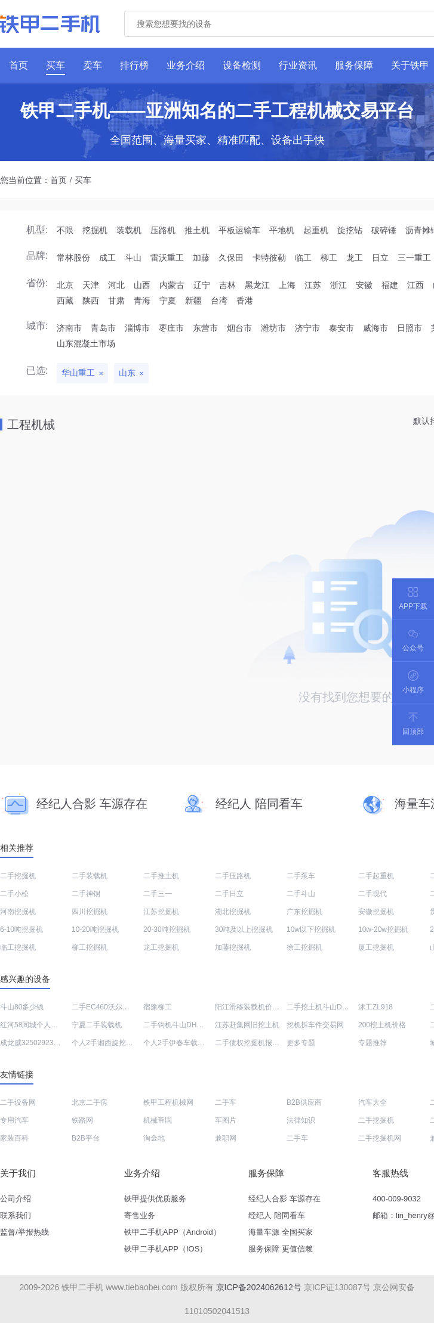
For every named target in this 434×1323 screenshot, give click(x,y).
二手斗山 (301, 894)
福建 (389, 285)
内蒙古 (171, 285)
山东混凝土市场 (86, 343)
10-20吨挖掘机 (95, 929)
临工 (303, 257)
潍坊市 (273, 328)
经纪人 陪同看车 (276, 1215)
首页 (58, 180)
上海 (287, 285)
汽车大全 (372, 1102)
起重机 (315, 230)
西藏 (65, 300)
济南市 (69, 328)
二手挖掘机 (18, 876)
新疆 (193, 300)
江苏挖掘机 (161, 911)
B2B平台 (86, 1138)
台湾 (219, 300)
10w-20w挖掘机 (383, 929)
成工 (107, 257)
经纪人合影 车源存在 (284, 1198)
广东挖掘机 (304, 911)
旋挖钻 (349, 230)
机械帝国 (157, 1120)
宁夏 (167, 300)
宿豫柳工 (157, 1007)
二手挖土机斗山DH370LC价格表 (338, 1007)
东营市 (205, 328)
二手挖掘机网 (379, 1138)
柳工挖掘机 (89, 947)
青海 (142, 300)
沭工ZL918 (375, 1007)
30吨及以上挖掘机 (244, 929)
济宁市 (307, 328)
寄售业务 (139, 1215)
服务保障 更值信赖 (280, 1248)
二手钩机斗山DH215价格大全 (190, 1025)
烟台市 (239, 328)
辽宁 (201, 285)
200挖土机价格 (382, 1025)
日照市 (409, 328)
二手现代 (372, 894)
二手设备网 (18, 1102)
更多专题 (301, 1043)
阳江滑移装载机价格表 (251, 1007)
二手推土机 (161, 876)
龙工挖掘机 (161, 947)
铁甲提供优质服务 (155, 1198)
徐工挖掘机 (304, 947)
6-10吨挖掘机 (21, 929)
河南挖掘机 (18, 911)
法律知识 (301, 1120)
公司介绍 (15, 1198)
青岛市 (103, 328)
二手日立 (229, 894)
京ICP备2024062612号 (258, 1287)
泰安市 (341, 328)
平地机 (281, 230)
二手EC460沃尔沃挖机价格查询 (122, 1007)
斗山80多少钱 (22, 1007)
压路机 (163, 230)
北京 (65, 285)
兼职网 (225, 1138)
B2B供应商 (304, 1102)
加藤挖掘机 (233, 947)
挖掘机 (94, 230)
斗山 (133, 257)
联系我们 (15, 1215)
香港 (244, 300)
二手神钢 (86, 894)
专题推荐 (372, 1043)
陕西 (90, 300)
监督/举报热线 (24, 1232)
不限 (65, 230)
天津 (90, 285)
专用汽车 (14, 1120)
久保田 (231, 257)
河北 (116, 285)
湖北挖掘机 (233, 911)
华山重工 (78, 372)
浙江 (338, 285)
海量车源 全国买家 (280, 1232)
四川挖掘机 (89, 911)
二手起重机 (376, 876)
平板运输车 (239, 230)
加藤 (201, 257)
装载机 (128, 230)
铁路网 (82, 1120)
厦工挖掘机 (376, 947)
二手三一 (157, 894)
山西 (142, 285)
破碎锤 (383, 230)
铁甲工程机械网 (168, 1102)
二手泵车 (301, 876)
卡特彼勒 (269, 257)
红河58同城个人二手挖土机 (43, 1025)
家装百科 (14, 1138)
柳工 (329, 257)
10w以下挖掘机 (311, 929)
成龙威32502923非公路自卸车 (48, 1043)
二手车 (225, 1102)
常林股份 (73, 257)
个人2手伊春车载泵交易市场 (188, 1043)
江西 (415, 285)
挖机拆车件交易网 (315, 1025)
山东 (127, 372)
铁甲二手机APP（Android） (172, 1232)
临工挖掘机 (18, 947)
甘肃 (116, 300)
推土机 (197, 230)
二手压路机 (233, 876)
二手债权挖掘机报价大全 (254, 1043)
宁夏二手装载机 (97, 1025)
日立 (380, 257)
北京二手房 (89, 1102)
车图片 (225, 1120)
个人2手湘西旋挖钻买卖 (109, 1043)
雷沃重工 (167, 257)
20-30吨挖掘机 (166, 929)
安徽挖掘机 (376, 911)
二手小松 (14, 894)
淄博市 (137, 328)
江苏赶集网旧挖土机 (247, 1025)
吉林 (227, 285)
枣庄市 (171, 328)
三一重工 (414, 257)
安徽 (364, 285)
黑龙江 (257, 285)
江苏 (312, 285)
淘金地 (154, 1138)
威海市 (375, 328)
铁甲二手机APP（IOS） (165, 1248)
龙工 (354, 257)
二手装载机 (89, 876)
